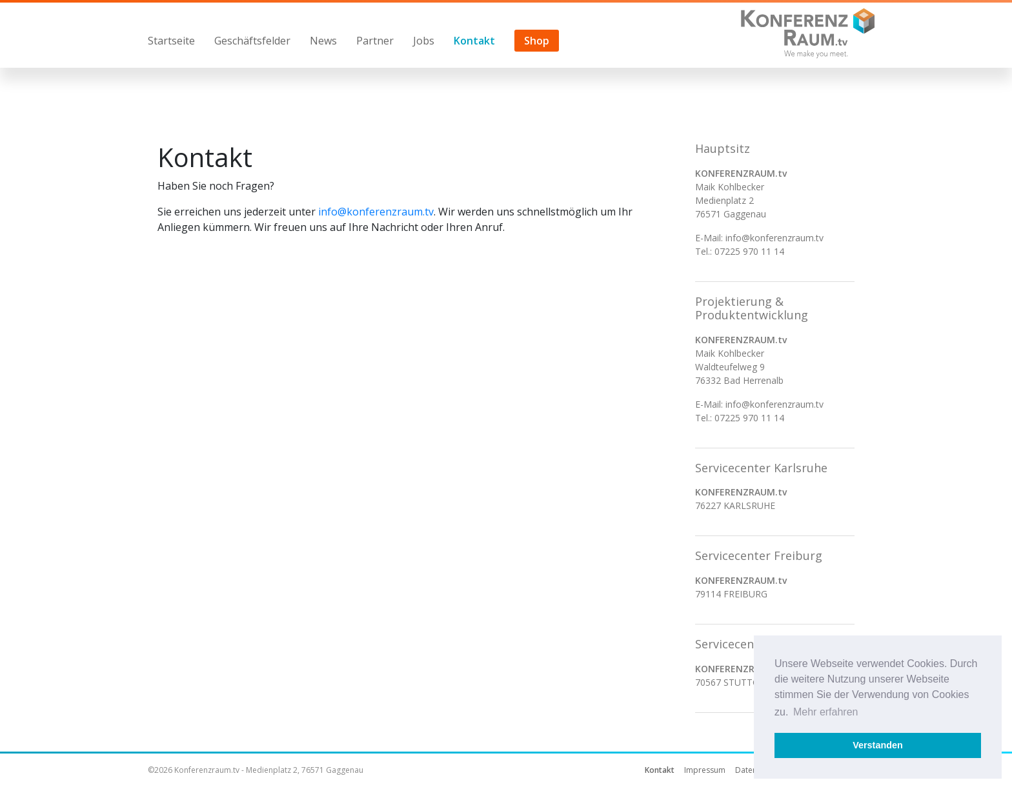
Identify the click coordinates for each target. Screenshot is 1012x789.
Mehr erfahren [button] (825, 711)
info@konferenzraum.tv (376, 212)
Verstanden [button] (878, 745)
